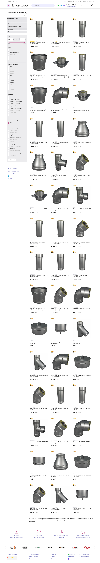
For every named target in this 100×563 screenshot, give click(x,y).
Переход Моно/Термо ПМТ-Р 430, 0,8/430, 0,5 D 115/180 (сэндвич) (38, 76)
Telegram (11, 176)
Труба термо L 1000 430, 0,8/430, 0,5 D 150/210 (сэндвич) (60, 43)
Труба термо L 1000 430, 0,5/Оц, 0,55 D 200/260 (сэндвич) (82, 409)
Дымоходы (30, 15)
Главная (9, 15)
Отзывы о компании (12, 554)
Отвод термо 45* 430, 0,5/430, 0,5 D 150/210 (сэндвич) (81, 243)
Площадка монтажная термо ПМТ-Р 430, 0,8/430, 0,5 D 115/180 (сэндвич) (81, 109)
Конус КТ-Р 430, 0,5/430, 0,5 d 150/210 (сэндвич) (82, 143)
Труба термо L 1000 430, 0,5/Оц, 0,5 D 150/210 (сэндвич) (60, 276)
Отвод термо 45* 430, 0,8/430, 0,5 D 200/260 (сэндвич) (38, 509)
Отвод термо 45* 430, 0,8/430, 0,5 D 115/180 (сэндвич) (59, 442)
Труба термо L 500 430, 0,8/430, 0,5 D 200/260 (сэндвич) (60, 409)
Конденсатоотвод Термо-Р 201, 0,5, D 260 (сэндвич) (82, 509)
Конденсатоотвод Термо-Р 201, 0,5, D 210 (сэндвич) (60, 342)
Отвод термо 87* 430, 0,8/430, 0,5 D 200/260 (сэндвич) (59, 109)
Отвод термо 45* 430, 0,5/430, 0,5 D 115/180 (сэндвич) (38, 409)
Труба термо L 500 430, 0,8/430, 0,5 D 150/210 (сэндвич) (38, 243)
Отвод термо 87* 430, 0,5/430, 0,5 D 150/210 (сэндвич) (59, 376)
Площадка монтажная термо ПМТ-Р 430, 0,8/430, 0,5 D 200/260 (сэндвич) (38, 209)
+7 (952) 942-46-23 (71, 4)
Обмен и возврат (33, 556)
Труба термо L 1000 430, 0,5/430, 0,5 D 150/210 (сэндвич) (60, 143)
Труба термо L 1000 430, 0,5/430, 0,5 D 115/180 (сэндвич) (60, 243)
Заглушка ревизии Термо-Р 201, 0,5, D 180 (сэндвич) (82, 376)
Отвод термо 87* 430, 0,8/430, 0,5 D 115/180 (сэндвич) (59, 209)
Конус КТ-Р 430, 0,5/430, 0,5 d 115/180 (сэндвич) (39, 176)
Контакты (91, 1)
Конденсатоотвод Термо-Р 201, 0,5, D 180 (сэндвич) (38, 476)
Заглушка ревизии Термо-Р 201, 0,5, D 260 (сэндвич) (39, 342)
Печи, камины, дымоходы (19, 15)
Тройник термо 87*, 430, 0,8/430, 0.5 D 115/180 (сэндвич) (60, 176)
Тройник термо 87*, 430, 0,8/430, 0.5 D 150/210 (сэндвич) (82, 209)
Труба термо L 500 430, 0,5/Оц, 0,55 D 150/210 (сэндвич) (82, 276)
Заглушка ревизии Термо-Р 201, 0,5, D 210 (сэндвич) (82, 476)
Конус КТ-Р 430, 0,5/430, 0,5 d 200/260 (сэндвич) (60, 476)
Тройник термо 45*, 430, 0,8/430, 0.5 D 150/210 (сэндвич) (39, 376)
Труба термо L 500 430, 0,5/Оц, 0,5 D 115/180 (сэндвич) (38, 143)
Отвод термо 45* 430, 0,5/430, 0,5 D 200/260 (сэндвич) (59, 309)
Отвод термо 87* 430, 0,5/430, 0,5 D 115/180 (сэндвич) (81, 309)
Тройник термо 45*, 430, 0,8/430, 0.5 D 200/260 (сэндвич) (60, 509)
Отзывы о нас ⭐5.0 (12, 1)
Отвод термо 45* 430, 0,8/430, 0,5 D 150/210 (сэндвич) (81, 176)
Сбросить (12, 160)
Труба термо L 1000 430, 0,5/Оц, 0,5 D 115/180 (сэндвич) (82, 43)
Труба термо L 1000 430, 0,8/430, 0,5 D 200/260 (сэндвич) (82, 76)
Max (10, 178)
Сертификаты (84, 1)
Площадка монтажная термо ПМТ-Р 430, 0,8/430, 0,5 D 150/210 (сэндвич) (60, 76)
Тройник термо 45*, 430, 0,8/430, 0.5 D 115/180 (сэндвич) (82, 342)
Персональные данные (35, 558)
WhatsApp (11, 173)
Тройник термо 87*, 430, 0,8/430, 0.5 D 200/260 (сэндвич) (39, 442)
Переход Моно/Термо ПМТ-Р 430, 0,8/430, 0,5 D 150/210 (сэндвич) (38, 109)
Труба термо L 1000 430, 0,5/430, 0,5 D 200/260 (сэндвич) (39, 276)
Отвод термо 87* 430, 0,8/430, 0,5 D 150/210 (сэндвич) (81, 442)
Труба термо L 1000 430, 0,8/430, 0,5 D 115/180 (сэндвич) (39, 43)
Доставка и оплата (69, 1)
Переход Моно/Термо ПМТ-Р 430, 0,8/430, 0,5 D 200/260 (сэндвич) (38, 309)
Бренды (77, 1)
